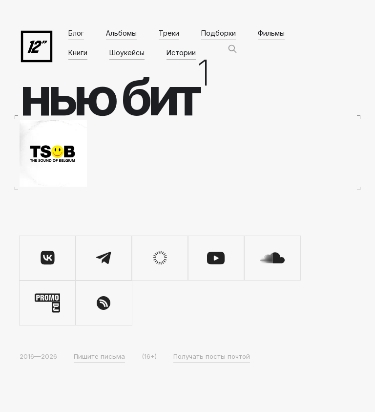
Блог (76, 33)
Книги (77, 52)
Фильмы (271, 33)
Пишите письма (99, 356)
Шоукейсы (127, 52)
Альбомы (121, 33)
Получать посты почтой (211, 356)
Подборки (218, 33)
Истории (181, 52)
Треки (169, 33)
